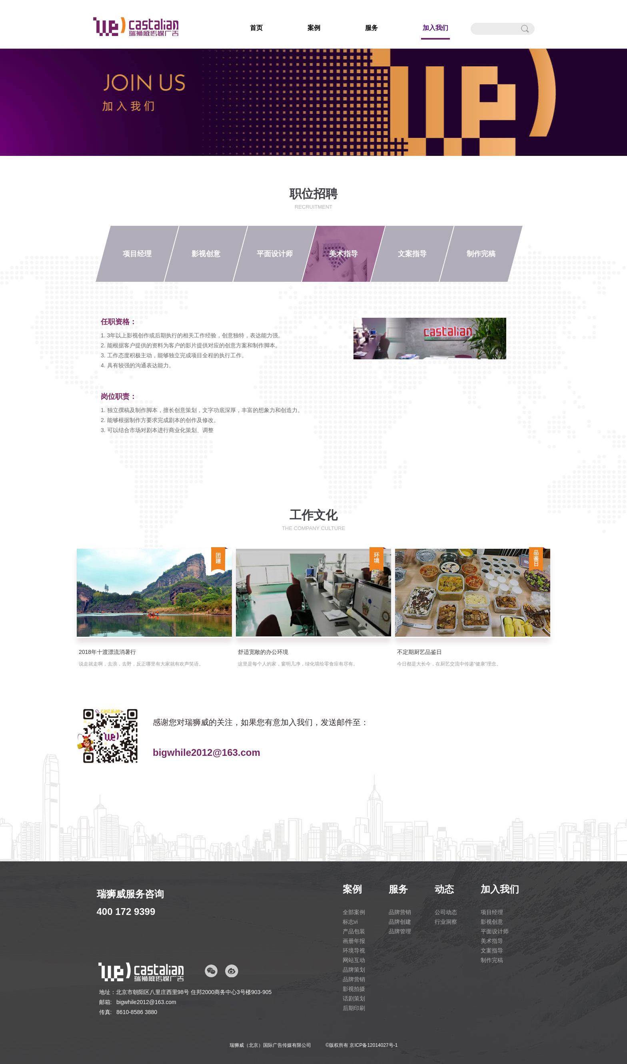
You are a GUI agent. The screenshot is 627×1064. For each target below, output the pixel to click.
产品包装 (354, 931)
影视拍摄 (354, 989)
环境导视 (354, 950)
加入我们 (435, 27)
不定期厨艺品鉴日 (419, 652)
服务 (371, 27)
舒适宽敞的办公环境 (263, 652)
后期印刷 (354, 1008)
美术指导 (343, 254)
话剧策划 (354, 998)
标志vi (350, 922)
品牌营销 (354, 979)
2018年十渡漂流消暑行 (107, 652)
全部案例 (354, 912)
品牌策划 (354, 969)
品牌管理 (400, 931)
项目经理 (137, 254)
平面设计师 (275, 254)
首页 (256, 27)
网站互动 (354, 960)
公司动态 (446, 912)
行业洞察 (446, 922)
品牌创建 (400, 922)
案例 (314, 27)
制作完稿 (481, 254)
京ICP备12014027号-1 (373, 1045)
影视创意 (206, 254)
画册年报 (354, 941)
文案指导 (412, 254)
